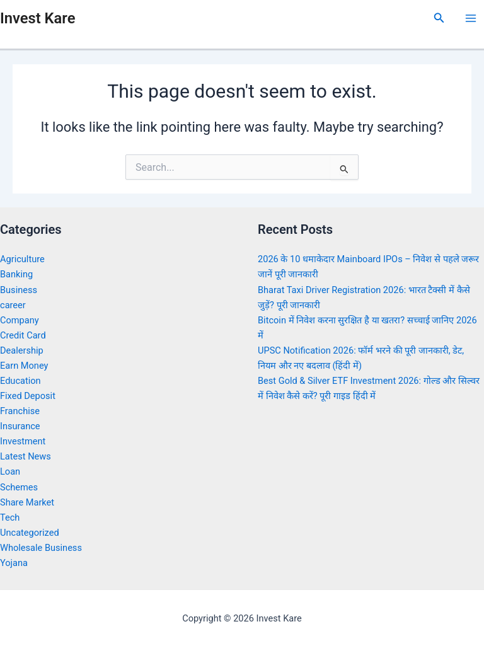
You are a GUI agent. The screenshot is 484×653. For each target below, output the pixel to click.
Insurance (20, 426)
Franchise (20, 411)
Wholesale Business (41, 547)
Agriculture (22, 259)
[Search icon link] (439, 18)
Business (18, 290)
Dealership (21, 350)
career (13, 305)
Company (19, 320)
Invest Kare (37, 18)
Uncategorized (29, 532)
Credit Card (23, 335)
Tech (10, 517)
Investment (22, 441)
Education (20, 380)
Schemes (19, 487)
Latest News (25, 456)
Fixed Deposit (27, 396)
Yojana (14, 563)
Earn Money (24, 365)
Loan (10, 471)
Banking (16, 274)
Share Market (27, 502)
